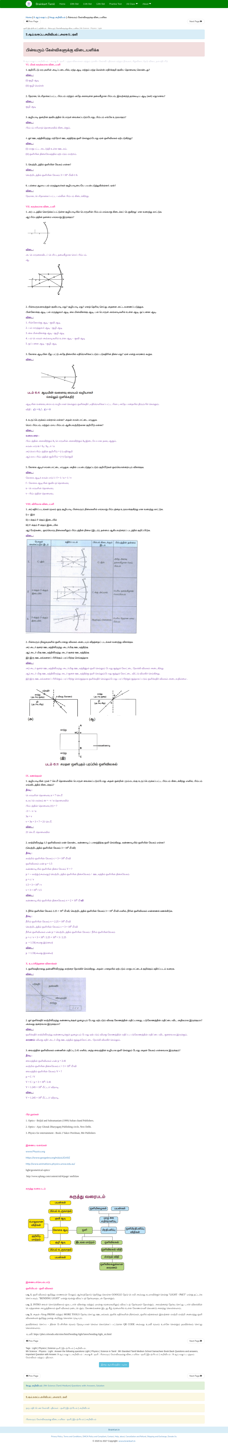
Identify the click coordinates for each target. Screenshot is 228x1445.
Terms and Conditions (73, 1436)
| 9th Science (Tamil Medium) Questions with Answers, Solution (65, 1385)
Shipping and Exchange (157, 1436)
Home (62, 3)
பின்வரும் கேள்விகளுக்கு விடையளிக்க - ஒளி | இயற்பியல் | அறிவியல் (61, 1419)
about (122, 1436)
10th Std (74, 3)
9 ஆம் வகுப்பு (40, 17)
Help (117, 1436)
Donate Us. (172, 1436)
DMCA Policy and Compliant (94, 1436)
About (146, 3)
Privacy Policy (57, 1436)
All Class (132, 3)
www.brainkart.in (126, 1441)
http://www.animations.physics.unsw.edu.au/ (50, 1164)
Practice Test (115, 3)
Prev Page (32, 21)
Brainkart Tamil (45, 4)
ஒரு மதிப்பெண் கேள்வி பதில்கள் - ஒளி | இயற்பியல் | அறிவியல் (58, 1408)
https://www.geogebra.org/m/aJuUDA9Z (48, 1157)
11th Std (87, 3)
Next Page (195, 21)
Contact (110, 1436)
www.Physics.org (35, 1151)
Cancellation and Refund (136, 1436)
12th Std (100, 3)
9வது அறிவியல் (57, 17)
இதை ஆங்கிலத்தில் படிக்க (114, 1364)
